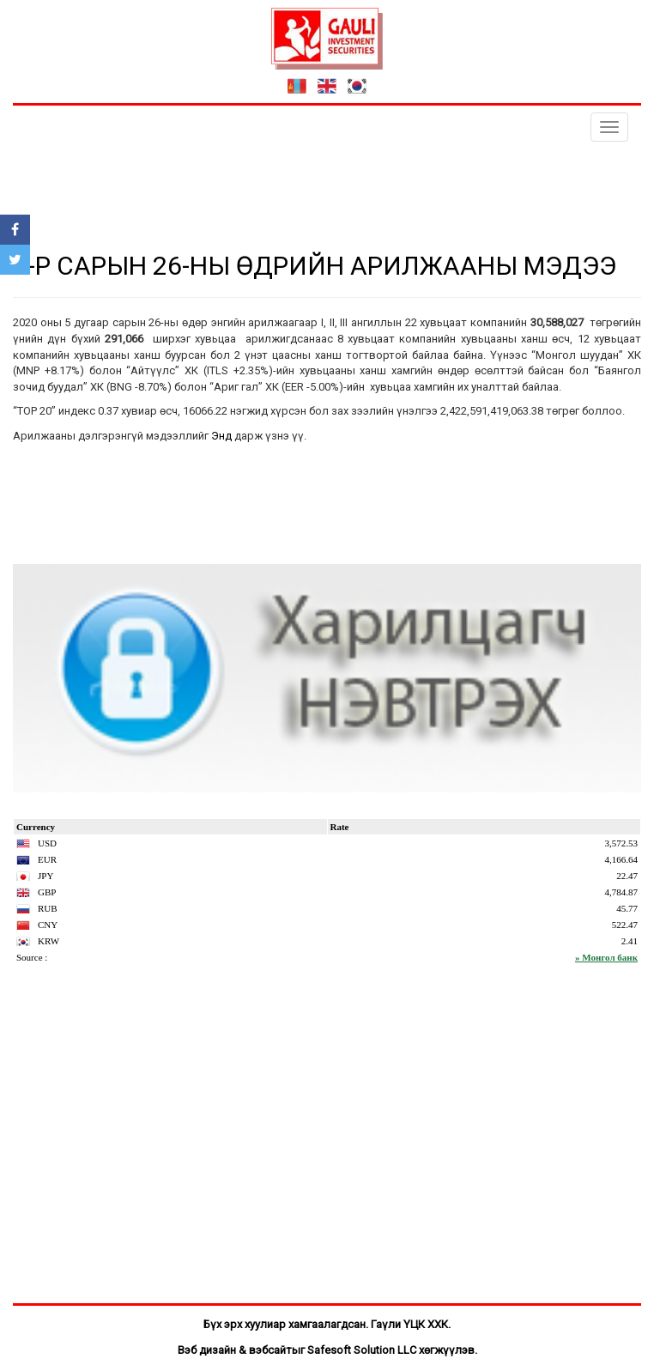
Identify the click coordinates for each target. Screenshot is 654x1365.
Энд (221, 435)
